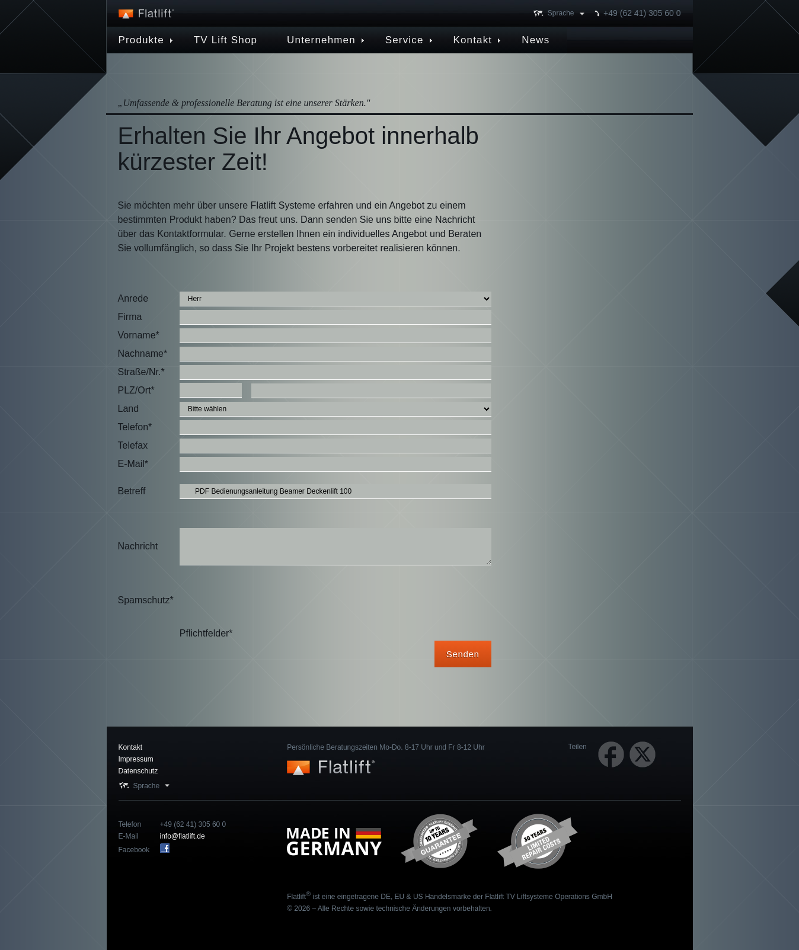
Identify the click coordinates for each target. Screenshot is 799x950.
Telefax (133, 445)
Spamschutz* (146, 600)
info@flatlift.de (182, 836)
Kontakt (131, 747)
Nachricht (138, 546)
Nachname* (143, 353)
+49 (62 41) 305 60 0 (641, 13)
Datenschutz (138, 771)
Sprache (561, 13)
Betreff (132, 491)
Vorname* (138, 335)
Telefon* (135, 427)
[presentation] (270, 600)
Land (128, 409)
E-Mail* (133, 464)
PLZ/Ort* (136, 390)
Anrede (133, 298)
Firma (130, 317)
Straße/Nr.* (141, 372)
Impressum (136, 759)
